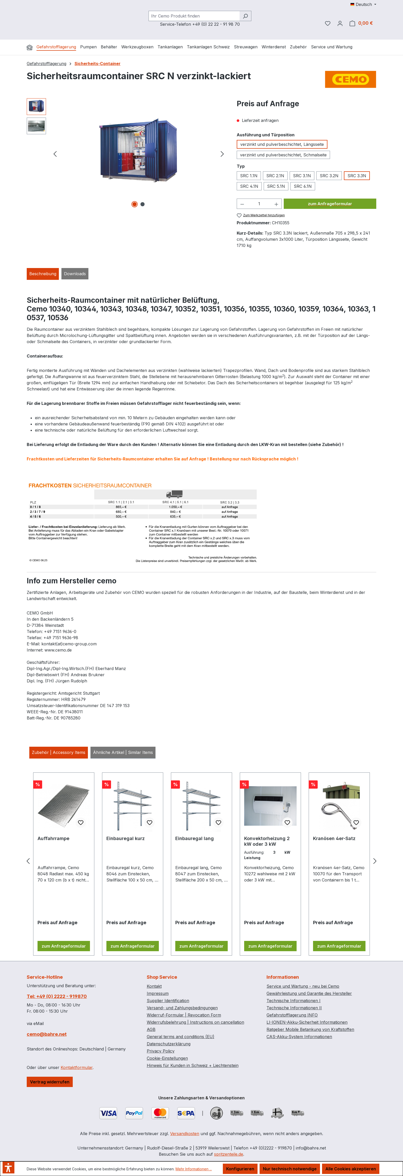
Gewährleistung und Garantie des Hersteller (309, 993)
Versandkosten (184, 1133)
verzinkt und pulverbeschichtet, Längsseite (282, 144)
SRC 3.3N (356, 175)
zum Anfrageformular (330, 203)
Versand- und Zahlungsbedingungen (182, 1007)
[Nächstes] (222, 153)
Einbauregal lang (194, 838)
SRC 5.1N (276, 186)
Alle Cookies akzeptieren (350, 1168)
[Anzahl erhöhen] (276, 204)
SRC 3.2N (329, 175)
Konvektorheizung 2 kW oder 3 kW (267, 841)
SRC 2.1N (275, 175)
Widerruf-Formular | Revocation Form (184, 1015)
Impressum (158, 993)
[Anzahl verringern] (242, 204)
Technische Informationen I (293, 1000)
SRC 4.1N (249, 186)
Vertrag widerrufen (49, 1081)
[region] (127, 153)
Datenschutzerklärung (168, 1043)
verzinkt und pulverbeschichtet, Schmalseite (283, 154)
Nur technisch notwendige (290, 1168)
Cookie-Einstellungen (167, 1058)
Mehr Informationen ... (194, 1169)
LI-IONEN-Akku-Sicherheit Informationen (307, 1022)
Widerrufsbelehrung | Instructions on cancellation (195, 1022)
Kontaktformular (77, 1067)
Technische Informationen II (294, 1007)
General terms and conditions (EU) (180, 1036)
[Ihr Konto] (340, 23)
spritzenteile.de (228, 1154)
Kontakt (154, 986)
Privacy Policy (161, 1051)
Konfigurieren (240, 1168)
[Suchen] (245, 16)
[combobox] (194, 16)
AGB (151, 1029)
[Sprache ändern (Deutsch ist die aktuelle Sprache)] (363, 4)
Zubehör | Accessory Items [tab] (58, 752)
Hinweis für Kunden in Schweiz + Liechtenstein (193, 1065)
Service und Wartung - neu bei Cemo (303, 986)
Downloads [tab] (75, 273)
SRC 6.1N (303, 186)
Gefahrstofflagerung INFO (292, 1015)
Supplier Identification (168, 1000)
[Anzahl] (259, 204)
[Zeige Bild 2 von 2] (143, 204)
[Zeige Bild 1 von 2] (135, 204)
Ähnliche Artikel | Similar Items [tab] (123, 752)
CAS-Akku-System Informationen (299, 1036)
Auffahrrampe (53, 838)
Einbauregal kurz (125, 838)
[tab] (43, 274)
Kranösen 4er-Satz (334, 838)
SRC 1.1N (249, 175)
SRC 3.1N (302, 175)
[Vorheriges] (55, 153)
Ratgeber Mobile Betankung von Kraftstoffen (310, 1029)
